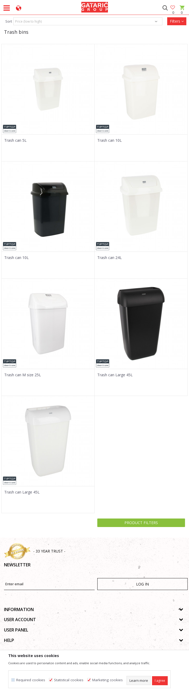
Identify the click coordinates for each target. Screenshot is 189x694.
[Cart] (181, 12)
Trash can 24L (109, 258)
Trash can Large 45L (115, 375)
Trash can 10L (109, 140)
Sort (8, 21)
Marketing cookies (107, 680)
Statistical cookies (68, 680)
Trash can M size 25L (22, 375)
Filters (177, 21)
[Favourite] (173, 8)
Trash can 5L (15, 140)
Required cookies (30, 680)
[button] (164, 8)
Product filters (141, 522)
